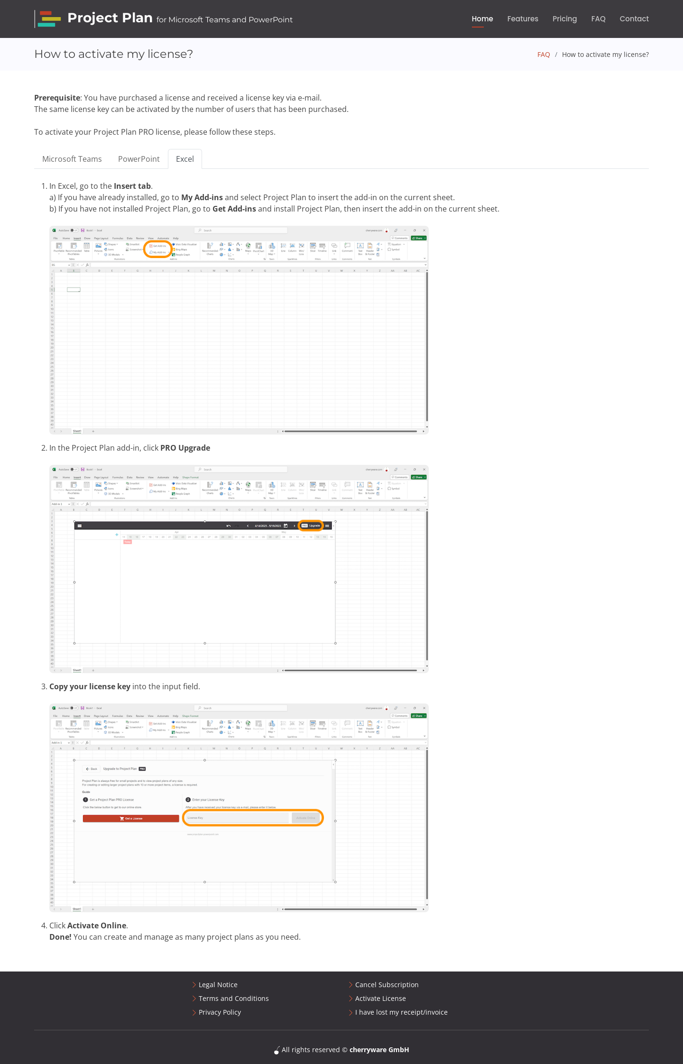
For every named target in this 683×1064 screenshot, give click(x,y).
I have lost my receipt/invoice (401, 1012)
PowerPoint (139, 159)
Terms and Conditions (234, 998)
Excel (185, 159)
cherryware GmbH (379, 1049)
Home (482, 19)
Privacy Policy (220, 1012)
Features (523, 19)
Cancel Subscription (387, 984)
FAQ (598, 19)
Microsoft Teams (72, 159)
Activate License (380, 998)
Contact (634, 19)
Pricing (565, 19)
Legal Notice (218, 984)
